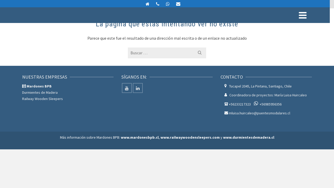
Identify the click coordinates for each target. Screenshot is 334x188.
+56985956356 (271, 139)
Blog (305, 22)
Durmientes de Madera (40, 128)
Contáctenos (283, 22)
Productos (180, 22)
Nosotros (258, 22)
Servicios (207, 22)
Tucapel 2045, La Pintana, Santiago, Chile (260, 121)
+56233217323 (240, 139)
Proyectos (234, 22)
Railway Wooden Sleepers (42, 134)
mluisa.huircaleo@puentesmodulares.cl (285, 5)
